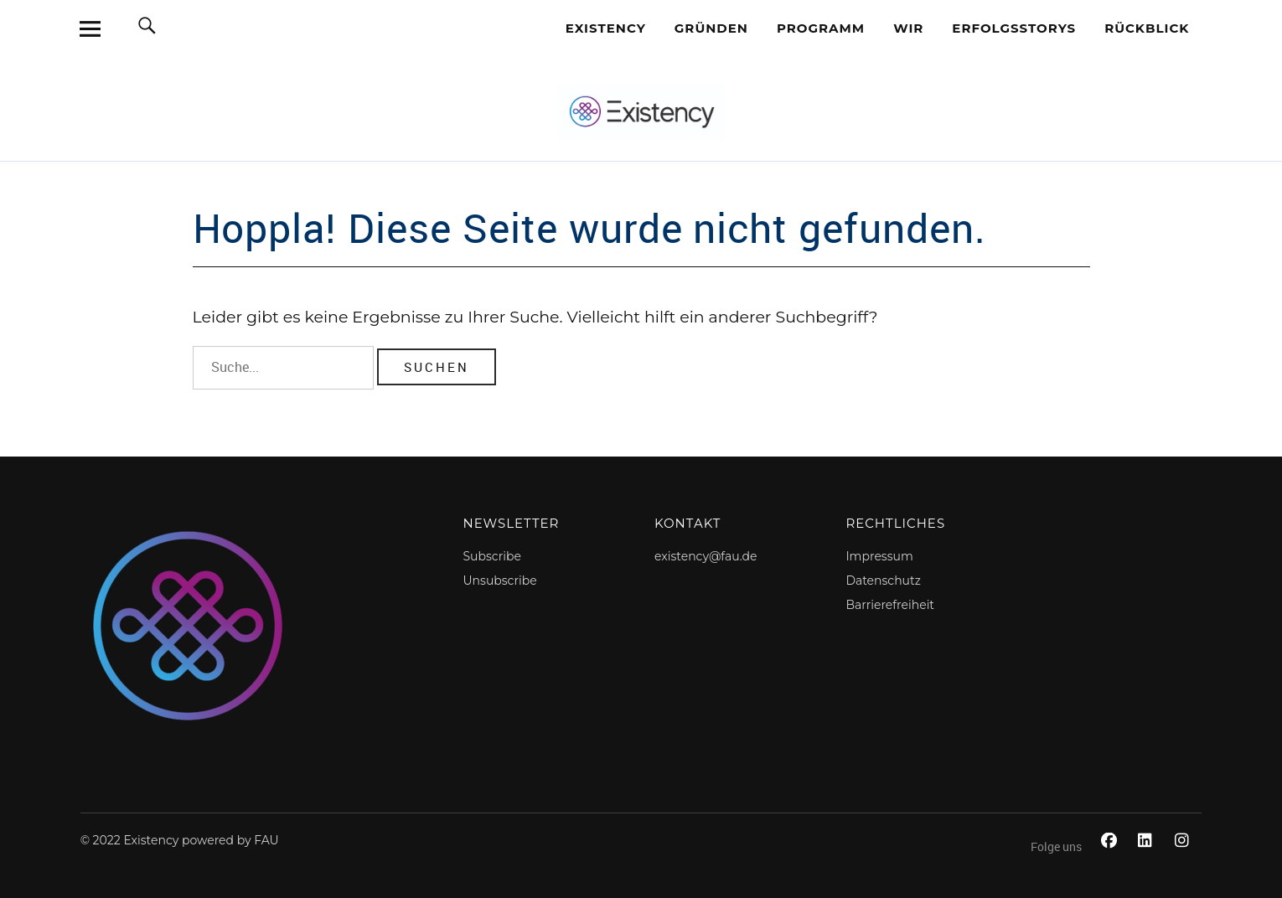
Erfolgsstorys (1014, 28)
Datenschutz (882, 580)
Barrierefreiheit (889, 604)
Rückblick (1146, 28)
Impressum (878, 556)
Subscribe (492, 556)
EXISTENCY (606, 28)
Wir (908, 28)
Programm (821, 28)
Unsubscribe (500, 580)
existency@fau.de (705, 556)
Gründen (711, 28)
